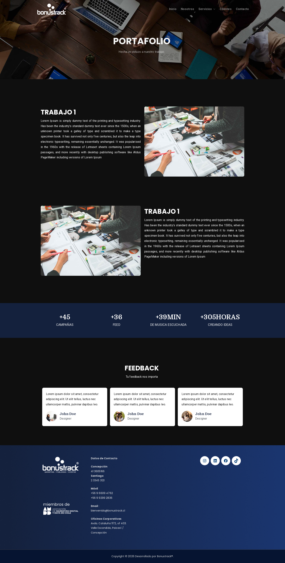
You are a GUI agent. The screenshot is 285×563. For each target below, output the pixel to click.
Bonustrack (164, 556)
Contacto (242, 9)
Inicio (172, 9)
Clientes (225, 9)
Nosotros (187, 9)
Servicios (206, 9)
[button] (213, 9)
